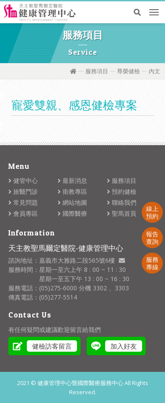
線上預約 (152, 212)
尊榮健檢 (128, 71)
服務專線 (152, 263)
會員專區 (23, 213)
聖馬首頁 (121, 213)
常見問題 (23, 202)
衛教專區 (72, 191)
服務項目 (96, 71)
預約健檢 (121, 191)
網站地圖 (72, 202)
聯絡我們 (121, 202)
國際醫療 (72, 213)
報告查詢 (152, 238)
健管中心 (23, 180)
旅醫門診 (23, 191)
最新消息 (72, 180)
